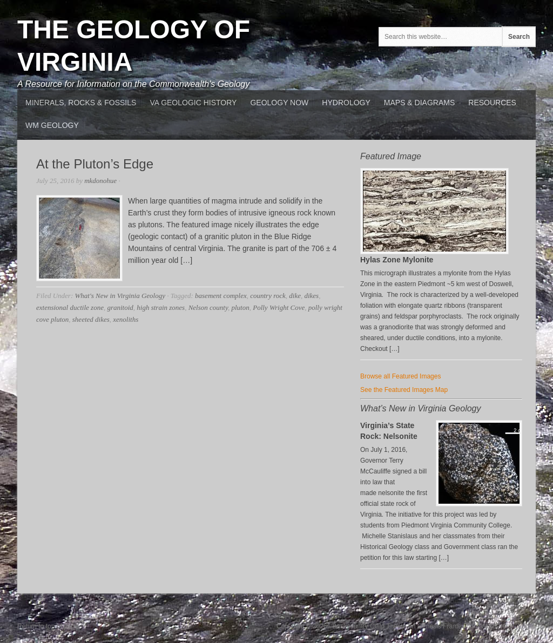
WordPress (496, 626)
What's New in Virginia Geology (120, 296)
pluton (240, 307)
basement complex (221, 296)
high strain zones (161, 307)
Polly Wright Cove (279, 307)
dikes (311, 296)
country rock (268, 296)
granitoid (120, 307)
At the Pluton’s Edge (94, 164)
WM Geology (52, 125)
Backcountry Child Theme (370, 626)
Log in (527, 626)
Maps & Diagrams (419, 102)
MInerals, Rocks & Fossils (80, 102)
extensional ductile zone (70, 307)
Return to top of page (47, 626)
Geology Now (279, 102)
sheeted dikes (91, 319)
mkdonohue (100, 181)
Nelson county (208, 307)
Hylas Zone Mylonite (396, 259)
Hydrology (346, 102)
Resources (492, 102)
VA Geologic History (193, 102)
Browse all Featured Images (400, 376)
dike (295, 296)
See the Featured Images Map (404, 390)
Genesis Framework (446, 626)
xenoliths (125, 319)
